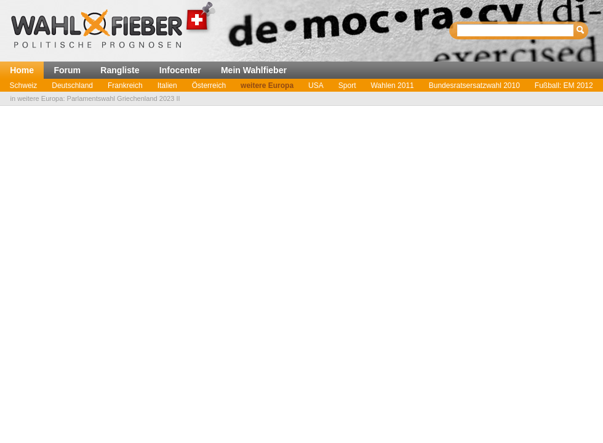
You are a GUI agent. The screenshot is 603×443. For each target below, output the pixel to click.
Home (22, 70)
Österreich (209, 85)
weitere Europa (267, 85)
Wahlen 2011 (391, 85)
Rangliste (119, 70)
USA (316, 85)
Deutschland (72, 85)
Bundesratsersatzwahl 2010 (474, 85)
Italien (167, 85)
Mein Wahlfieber (254, 70)
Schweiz (24, 85)
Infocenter (180, 70)
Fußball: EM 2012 (564, 85)
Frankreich (125, 85)
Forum (67, 70)
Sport (347, 85)
